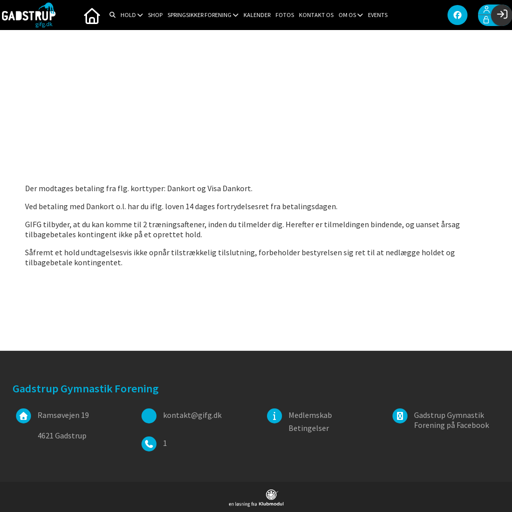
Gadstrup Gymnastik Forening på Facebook (451, 420)
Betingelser (308, 428)
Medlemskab (310, 415)
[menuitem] (92, 15)
